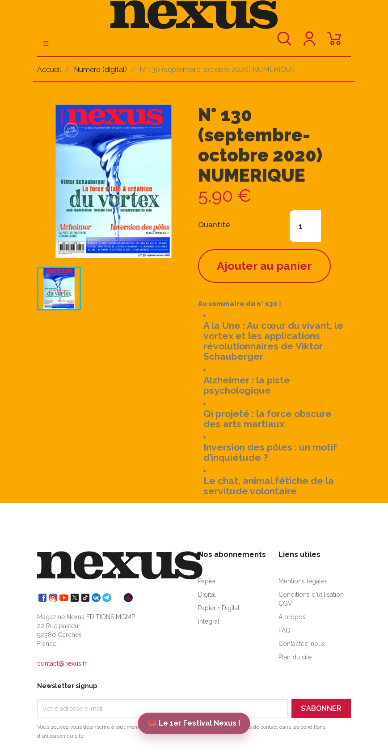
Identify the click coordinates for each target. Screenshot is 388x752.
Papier (207, 581)
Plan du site (295, 657)
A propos (292, 616)
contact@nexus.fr (62, 663)
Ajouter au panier (264, 265)
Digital (207, 594)
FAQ (284, 630)
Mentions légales (303, 581)
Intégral (208, 621)
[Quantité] (305, 226)
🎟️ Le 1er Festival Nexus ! (194, 723)
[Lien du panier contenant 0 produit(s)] (334, 42)
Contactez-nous (301, 643)
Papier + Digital (219, 608)
